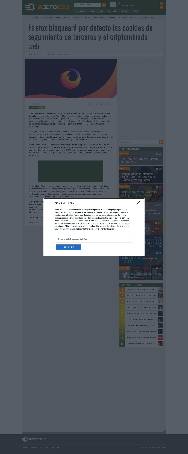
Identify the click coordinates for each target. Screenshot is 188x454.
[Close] (139, 203)
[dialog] (94, 227)
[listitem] (94, 239)
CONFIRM (68, 247)
